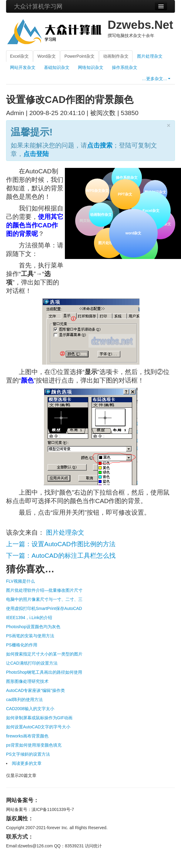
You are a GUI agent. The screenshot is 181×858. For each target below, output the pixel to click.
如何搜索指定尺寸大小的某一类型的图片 (44, 654)
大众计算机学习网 (38, 6)
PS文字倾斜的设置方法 (28, 754)
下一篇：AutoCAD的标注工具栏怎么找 (61, 555)
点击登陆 (36, 153)
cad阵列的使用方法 (24, 699)
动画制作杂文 (116, 56)
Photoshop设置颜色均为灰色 (33, 626)
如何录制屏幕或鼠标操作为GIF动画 (39, 717)
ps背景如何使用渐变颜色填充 (34, 745)
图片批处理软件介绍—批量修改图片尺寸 (44, 590)
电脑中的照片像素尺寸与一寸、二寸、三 (44, 599)
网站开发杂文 (22, 67)
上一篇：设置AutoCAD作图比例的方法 (61, 543)
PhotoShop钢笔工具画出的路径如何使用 (44, 672)
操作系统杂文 (124, 67)
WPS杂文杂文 (97, 191)
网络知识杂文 (90, 67)
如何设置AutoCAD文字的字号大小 (38, 726)
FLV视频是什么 (20, 581)
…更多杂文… (156, 78)
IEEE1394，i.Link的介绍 (29, 617)
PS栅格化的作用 (21, 644)
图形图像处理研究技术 (27, 681)
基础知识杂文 (56, 67)
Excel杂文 (19, 56)
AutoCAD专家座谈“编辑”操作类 (35, 690)
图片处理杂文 (150, 56)
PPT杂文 (124, 194)
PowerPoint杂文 (79, 56)
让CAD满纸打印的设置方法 (32, 663)
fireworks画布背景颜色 (27, 736)
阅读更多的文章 (27, 763)
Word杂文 (46, 56)
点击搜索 (99, 145)
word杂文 (133, 232)
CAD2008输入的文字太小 (30, 708)
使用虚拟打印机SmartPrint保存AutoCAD (44, 608)
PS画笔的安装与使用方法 (30, 635)
